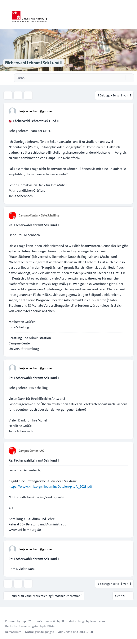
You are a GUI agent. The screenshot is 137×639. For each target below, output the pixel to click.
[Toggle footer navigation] (5, 610)
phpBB (25, 621)
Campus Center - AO (31, 451)
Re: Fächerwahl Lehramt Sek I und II (34, 225)
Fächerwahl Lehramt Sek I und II (35, 121)
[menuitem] (13, 632)
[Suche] (121, 77)
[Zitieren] (124, 111)
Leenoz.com (97, 621)
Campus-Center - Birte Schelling (39, 215)
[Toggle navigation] (132, 14)
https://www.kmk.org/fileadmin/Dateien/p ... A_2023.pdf (50, 486)
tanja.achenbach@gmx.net (36, 111)
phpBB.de (48, 626)
